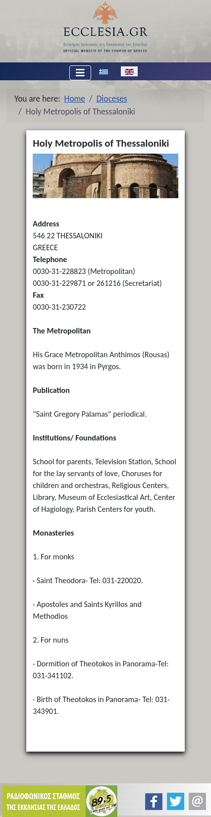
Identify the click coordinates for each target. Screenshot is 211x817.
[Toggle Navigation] (80, 72)
